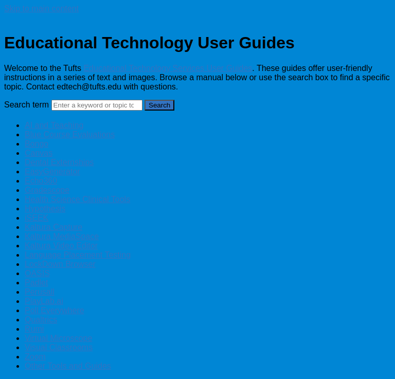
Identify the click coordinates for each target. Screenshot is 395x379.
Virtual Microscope (58, 338)
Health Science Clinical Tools (77, 199)
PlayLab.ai (44, 301)
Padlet (36, 282)
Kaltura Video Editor (61, 245)
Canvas (38, 153)
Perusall (40, 291)
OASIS (37, 273)
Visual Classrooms (59, 347)
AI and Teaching (54, 125)
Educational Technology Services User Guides (167, 68)
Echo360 (41, 180)
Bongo (36, 143)
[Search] (96, 105)
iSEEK (36, 217)
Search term (26, 104)
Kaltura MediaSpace (62, 236)
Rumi (34, 328)
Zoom (35, 356)
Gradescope (47, 190)
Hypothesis (45, 208)
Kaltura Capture (53, 227)
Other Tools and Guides (68, 366)
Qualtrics (41, 319)
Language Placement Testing (78, 254)
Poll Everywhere (54, 310)
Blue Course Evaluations (70, 134)
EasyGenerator (52, 171)
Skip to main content (41, 8)
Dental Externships (59, 162)
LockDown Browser (60, 264)
